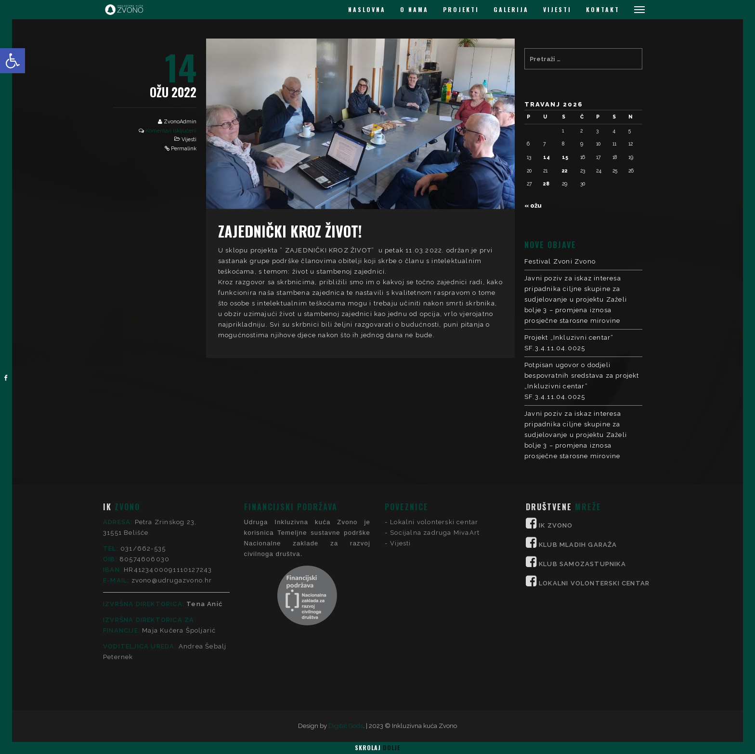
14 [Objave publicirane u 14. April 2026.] (546, 157)
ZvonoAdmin (180, 122)
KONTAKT (603, 9)
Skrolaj (377, 747)
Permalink (183, 149)
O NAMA (414, 9)
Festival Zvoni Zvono (560, 261)
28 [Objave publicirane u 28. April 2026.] (546, 183)
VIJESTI (557, 9)
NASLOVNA (367, 9)
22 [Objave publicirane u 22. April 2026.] (565, 170)
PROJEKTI (461, 9)
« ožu (533, 205)
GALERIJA (511, 9)
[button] (12, 60)
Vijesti (189, 139)
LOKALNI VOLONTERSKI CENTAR (594, 499)
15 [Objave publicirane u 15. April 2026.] (565, 157)
